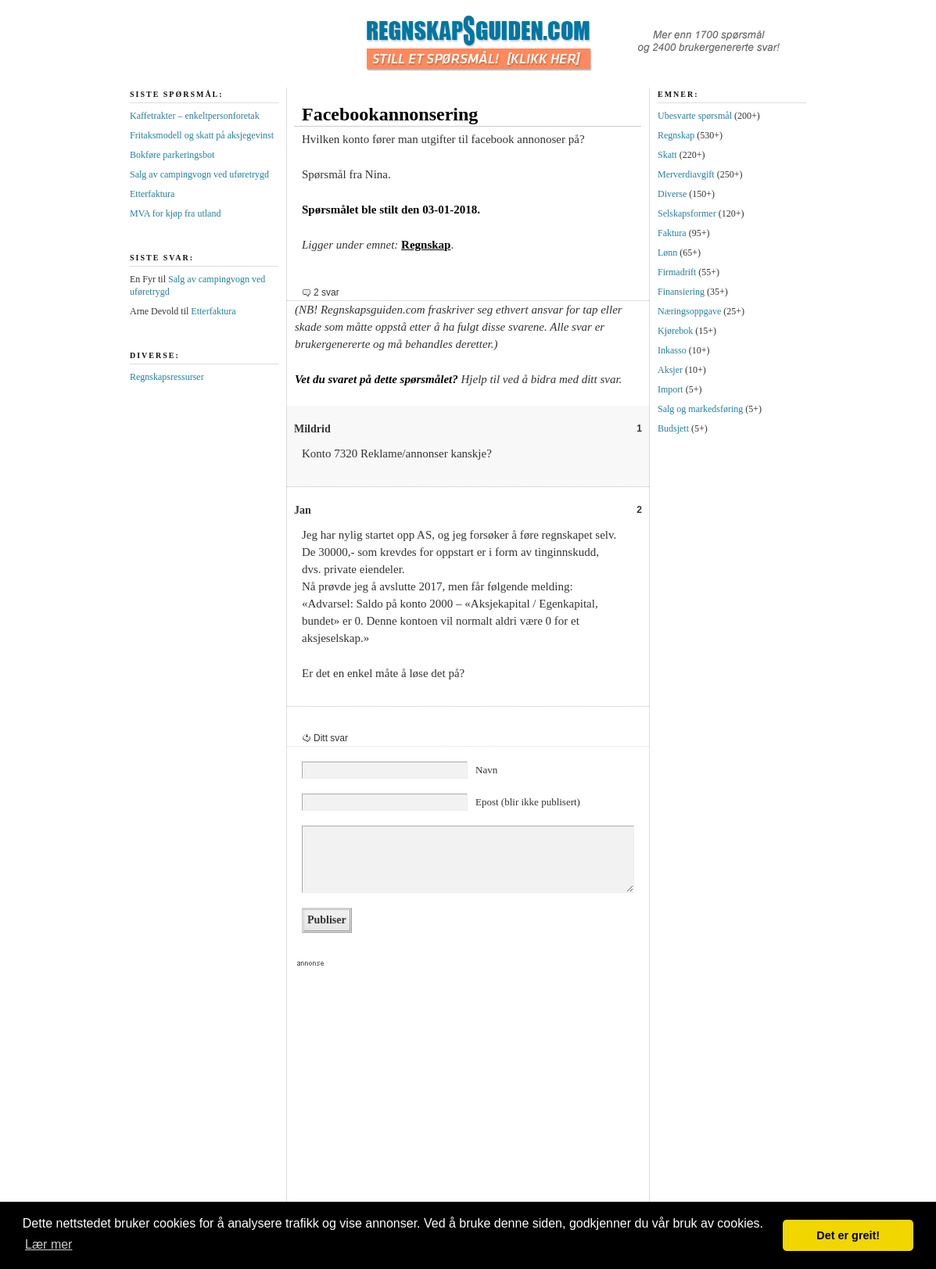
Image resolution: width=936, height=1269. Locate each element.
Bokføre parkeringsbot (172, 154)
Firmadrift (677, 272)
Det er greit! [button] (848, 1235)
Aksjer (670, 369)
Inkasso (672, 350)
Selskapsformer (687, 213)
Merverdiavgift (686, 174)
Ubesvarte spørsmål (695, 115)
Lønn (667, 252)
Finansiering (681, 291)
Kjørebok (675, 330)
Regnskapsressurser (167, 376)
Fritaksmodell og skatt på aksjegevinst (202, 135)
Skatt (667, 154)
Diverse (672, 193)
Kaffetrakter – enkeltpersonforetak (195, 115)
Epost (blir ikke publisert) (527, 802)
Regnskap (425, 244)
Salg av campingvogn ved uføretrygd (199, 174)
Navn (486, 770)
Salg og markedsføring (700, 408)
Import (670, 389)
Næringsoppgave (689, 311)
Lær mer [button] (48, 1244)
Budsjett (673, 428)
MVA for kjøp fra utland (175, 213)
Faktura (672, 233)
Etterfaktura (152, 193)
